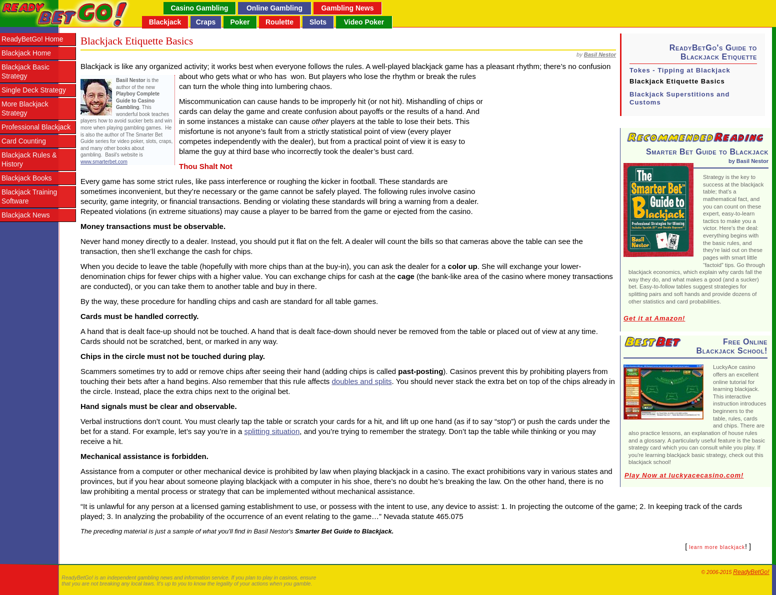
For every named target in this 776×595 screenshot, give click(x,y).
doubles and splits (362, 381)
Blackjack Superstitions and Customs (680, 98)
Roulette (280, 22)
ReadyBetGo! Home (32, 39)
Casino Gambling (199, 8)
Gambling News (347, 8)
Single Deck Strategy (34, 90)
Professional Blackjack (36, 127)
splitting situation (272, 431)
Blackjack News (26, 215)
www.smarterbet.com (104, 161)
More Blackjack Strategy (25, 108)
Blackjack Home (26, 53)
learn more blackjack (717, 547)
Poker (240, 22)
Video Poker (364, 22)
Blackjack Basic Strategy (26, 72)
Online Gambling (274, 8)
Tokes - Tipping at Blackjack (680, 70)
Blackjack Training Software (29, 196)
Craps (206, 22)
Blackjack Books (27, 178)
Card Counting (24, 141)
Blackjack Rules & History (29, 160)
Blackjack (165, 22)
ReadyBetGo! (751, 572)
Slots (318, 22)
